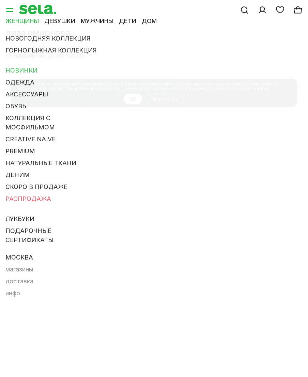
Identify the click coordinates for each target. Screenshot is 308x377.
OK (132, 99)
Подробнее (165, 99)
